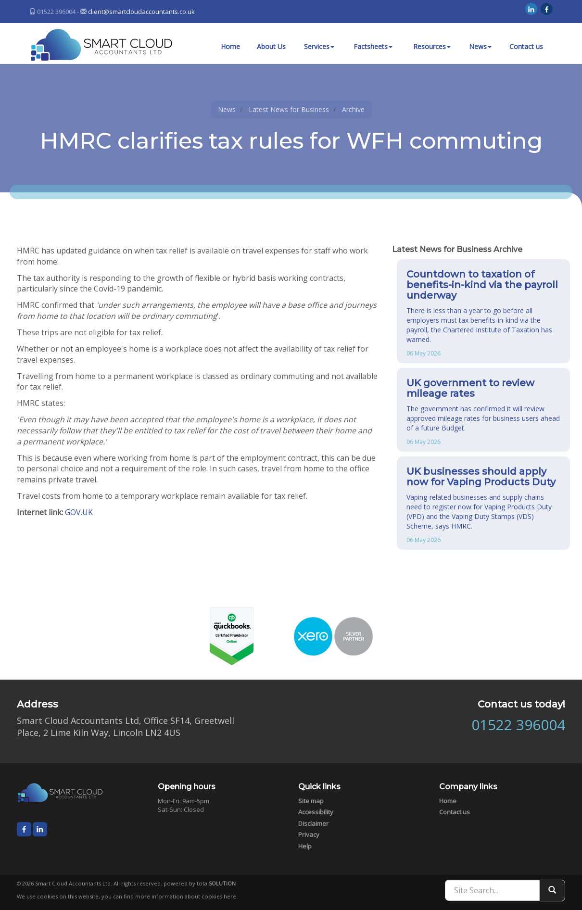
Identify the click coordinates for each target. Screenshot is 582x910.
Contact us (526, 46)
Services (319, 46)
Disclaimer (313, 823)
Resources (432, 46)
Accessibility (315, 812)
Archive (353, 109)
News (480, 46)
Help (305, 846)
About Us (271, 46)
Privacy (308, 834)
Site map (311, 800)
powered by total (200, 883)
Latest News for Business (289, 109)
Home (230, 46)
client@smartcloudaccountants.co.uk (141, 11)
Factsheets (373, 46)
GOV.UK (79, 512)
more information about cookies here (185, 896)
